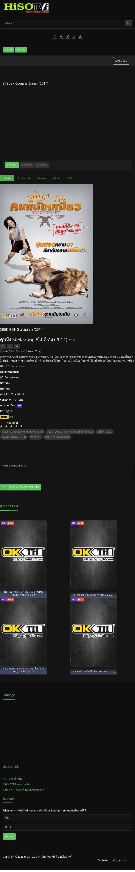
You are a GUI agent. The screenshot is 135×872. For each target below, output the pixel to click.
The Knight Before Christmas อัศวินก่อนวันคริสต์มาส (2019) (23, 593)
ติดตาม (9, 836)
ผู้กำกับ (56, 178)
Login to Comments (19, 487)
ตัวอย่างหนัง (24, 178)
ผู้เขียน (70, 178)
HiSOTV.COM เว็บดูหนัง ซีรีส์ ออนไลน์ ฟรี (48, 856)
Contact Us (120, 860)
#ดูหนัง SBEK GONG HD (14, 437)
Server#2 (27, 165)
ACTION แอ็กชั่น (12, 778)
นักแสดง (42, 178)
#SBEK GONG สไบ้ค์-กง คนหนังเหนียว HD (22, 431)
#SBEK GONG (105, 431)
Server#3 (42, 165)
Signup (21, 49)
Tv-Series (103, 860)
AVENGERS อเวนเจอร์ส (16, 784)
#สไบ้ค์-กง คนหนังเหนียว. (57, 437)
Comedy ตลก (18, 366)
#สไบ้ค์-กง (35, 437)
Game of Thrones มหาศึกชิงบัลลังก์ (24, 790)
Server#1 (12, 165)
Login (8, 49)
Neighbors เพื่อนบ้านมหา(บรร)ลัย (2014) (93, 594)
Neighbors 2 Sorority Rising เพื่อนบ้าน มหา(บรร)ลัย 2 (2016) (23, 670)
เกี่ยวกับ (7, 178)
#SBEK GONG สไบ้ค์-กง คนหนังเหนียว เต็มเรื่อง (70, 431)
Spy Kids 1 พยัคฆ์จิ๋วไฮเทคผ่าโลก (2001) (93, 671)
